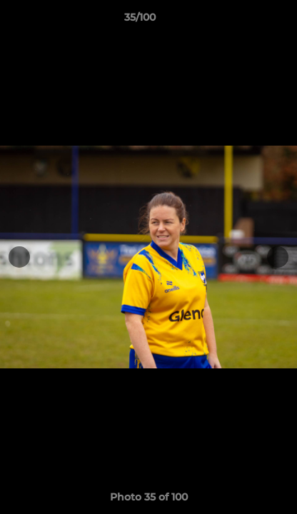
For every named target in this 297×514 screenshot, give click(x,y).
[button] (245, 20)
